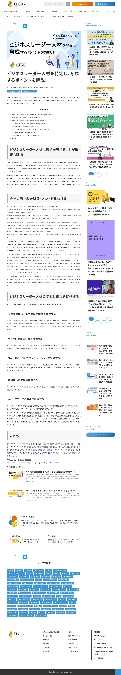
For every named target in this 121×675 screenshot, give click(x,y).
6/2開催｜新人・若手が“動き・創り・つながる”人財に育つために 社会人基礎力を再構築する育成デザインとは (101, 51)
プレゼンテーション (51, 606)
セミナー (71, 632)
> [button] (110, 174)
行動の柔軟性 (13, 580)
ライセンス (38, 570)
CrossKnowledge (15, 91)
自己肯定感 (12, 615)
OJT (38, 580)
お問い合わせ (83, 4)
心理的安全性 (37, 599)
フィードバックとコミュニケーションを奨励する (32, 129)
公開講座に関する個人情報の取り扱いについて (103, 652)
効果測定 (56, 576)
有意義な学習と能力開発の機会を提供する (31, 123)
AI (58, 596)
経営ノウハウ (58, 609)
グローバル (12, 612)
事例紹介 (54, 11)
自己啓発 (22, 609)
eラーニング (45, 589)
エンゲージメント (14, 583)
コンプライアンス (50, 580)
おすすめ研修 (46, 602)
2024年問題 (26, 586)
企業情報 (46, 647)
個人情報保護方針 (100, 643)
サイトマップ (98, 639)
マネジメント (34, 609)
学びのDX (33, 589)
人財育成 (39, 573)
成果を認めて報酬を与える (25, 132)
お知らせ (46, 643)
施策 (71, 606)
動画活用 (22, 589)
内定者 (65, 573)
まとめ (14, 138)
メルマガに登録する (102, 435)
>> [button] (100, 177)
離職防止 (12, 589)
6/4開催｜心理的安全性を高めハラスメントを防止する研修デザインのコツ (101, 79)
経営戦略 (60, 612)
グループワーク (25, 596)
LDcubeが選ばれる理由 (10, 11)
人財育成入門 (13, 586)
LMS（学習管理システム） (16, 573)
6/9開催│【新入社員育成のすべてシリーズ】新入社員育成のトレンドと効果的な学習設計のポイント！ (101, 136)
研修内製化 (68, 576)
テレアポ (23, 612)
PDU (73, 602)
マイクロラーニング (25, 606)
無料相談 (97, 632)
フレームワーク (24, 593)
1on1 (62, 599)
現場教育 (46, 609)
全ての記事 (17, 17)
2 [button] (97, 174)
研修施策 (12, 609)
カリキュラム (53, 593)
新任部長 (23, 602)
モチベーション (53, 583)
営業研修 (34, 602)
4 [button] (110, 319)
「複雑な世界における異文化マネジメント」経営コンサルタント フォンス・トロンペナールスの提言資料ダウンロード (100, 268)
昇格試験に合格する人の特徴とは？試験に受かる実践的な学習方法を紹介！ (106, 410)
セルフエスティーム (26, 615)
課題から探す (40, 11)
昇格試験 (72, 599)
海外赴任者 (63, 580)
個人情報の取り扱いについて (103, 647)
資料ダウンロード (106, 4)
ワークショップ (48, 596)
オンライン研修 (51, 599)
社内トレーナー (23, 599)
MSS (29, 573)
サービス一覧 (26, 11)
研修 (33, 612)
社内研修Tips (73, 589)
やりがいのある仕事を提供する (26, 126)
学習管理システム (59, 589)
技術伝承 (45, 576)
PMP (41, 612)
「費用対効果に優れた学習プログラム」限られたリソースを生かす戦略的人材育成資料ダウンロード (100, 306)
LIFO (48, 570)
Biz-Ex (28, 570)
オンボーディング (27, 580)
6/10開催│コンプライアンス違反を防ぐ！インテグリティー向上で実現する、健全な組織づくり (101, 164)
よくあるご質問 (73, 651)
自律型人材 (70, 609)
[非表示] (46, 110)
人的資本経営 (55, 586)
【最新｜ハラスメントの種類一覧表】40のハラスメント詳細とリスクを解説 (106, 378)
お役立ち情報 (82, 11)
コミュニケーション (39, 593)
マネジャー (12, 596)
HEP (48, 573)
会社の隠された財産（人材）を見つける (26, 117)
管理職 (50, 612)
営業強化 (24, 576)
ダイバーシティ (41, 615)
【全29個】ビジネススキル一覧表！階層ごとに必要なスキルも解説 (106, 364)
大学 (63, 606)
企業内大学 (27, 583)
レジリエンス (40, 583)
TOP (8, 17)
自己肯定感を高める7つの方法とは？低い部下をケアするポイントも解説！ (106, 350)
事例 (11, 570)
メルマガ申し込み (99, 636)
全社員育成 (12, 576)
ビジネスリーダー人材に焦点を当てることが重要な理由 (32, 114)
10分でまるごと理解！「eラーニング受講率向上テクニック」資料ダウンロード (100, 211)
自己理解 (12, 593)
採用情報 (46, 651)
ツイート (16, 23)
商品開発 (71, 612)
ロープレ (67, 586)
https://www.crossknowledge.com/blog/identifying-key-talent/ (33, 462)
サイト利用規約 (99, 658)
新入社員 (75, 573)
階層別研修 (68, 596)
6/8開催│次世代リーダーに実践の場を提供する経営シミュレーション (101, 107)
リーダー (12, 606)
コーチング (12, 602)
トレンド (11, 599)
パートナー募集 (111, 11)
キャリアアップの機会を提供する (27, 135)
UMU (19, 570)
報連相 (37, 606)
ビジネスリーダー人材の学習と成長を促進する (29, 120)
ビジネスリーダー (30, 91)
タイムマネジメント (60, 602)
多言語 (36, 596)
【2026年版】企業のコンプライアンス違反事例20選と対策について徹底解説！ (106, 393)
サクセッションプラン (40, 586)
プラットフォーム (67, 583)
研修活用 (35, 576)
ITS (56, 573)
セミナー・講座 (68, 11)
